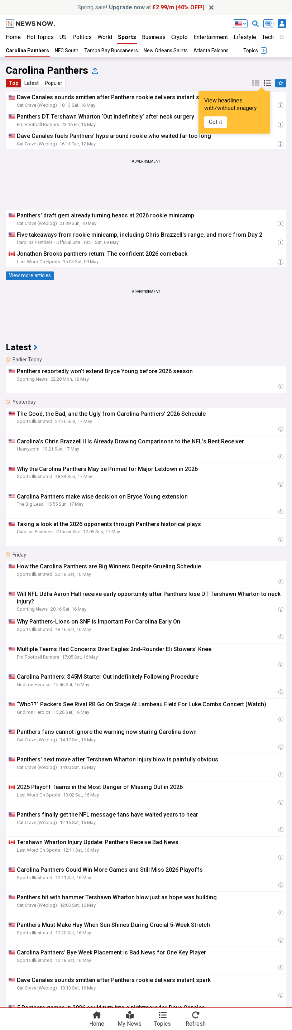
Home (13, 37)
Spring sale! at (141, 7)
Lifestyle (245, 37)
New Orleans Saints (166, 50)
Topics (162, 1023)
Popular (53, 83)
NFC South (66, 50)
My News (130, 1023)
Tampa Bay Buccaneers (111, 50)
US (63, 37)
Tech (268, 37)
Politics (82, 37)
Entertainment (210, 37)
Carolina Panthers (27, 50)
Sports (127, 37)
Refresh (196, 1023)
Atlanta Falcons (211, 50)
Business (154, 37)
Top (13, 83)
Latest (31, 83)
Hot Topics (40, 37)
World (104, 37)
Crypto (179, 37)
